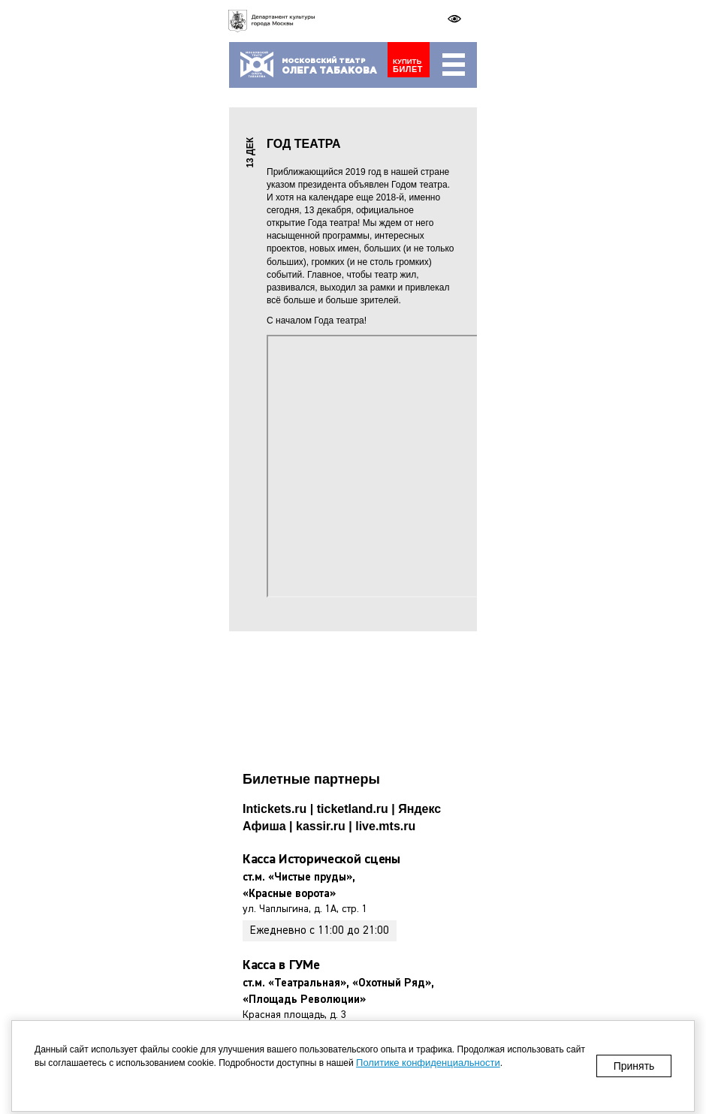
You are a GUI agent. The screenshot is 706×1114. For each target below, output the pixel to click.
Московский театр (324, 61)
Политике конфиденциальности (428, 1062)
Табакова (329, 71)
